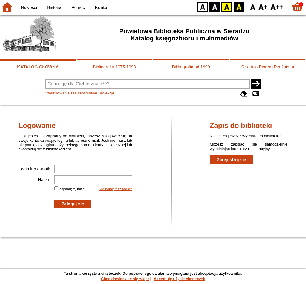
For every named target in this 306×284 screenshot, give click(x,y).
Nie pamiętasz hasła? (115, 189)
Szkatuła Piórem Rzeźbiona (267, 67)
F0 (252, 6)
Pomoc (78, 7)
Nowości (29, 7)
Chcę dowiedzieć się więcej (126, 279)
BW (215, 6)
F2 (277, 6)
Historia (54, 7)
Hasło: (44, 179)
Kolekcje (107, 93)
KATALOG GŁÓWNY (37, 67)
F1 (263, 6)
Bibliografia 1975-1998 (114, 67)
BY (239, 6)
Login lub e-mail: (34, 169)
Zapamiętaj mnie (72, 189)
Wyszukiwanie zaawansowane (71, 93)
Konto (101, 7)
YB (227, 6)
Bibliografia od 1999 (191, 67)
